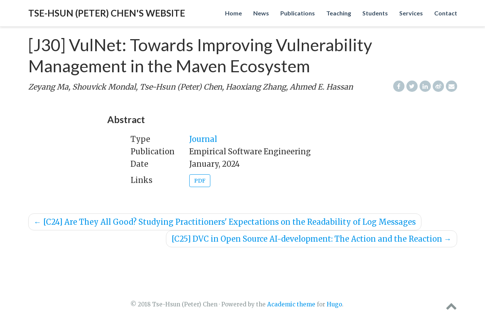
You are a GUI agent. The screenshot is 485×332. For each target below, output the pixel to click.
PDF (199, 180)
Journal (203, 139)
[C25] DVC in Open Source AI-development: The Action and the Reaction (312, 239)
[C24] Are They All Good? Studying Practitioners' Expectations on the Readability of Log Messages (225, 222)
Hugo (334, 304)
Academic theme (291, 304)
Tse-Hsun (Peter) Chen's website (106, 13)
